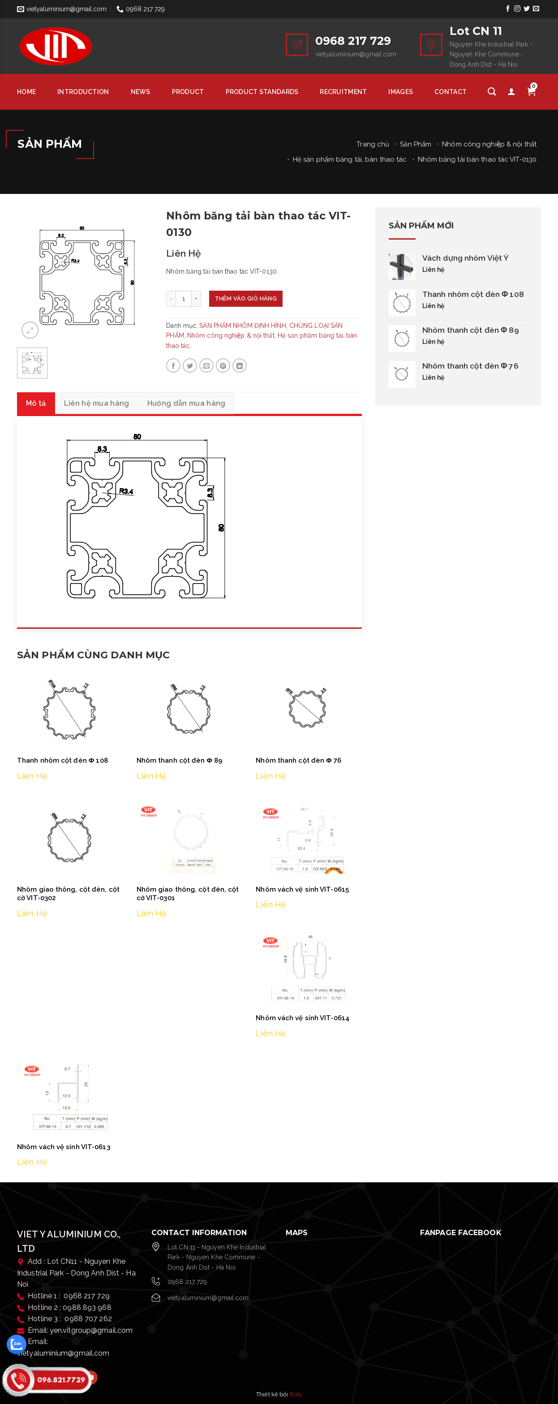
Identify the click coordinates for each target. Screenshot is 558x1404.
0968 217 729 (187, 1282)
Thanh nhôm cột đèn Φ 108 (62, 761)
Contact (450, 91)
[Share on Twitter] (190, 365)
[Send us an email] (536, 9)
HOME (26, 91)
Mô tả (36, 403)
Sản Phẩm (415, 144)
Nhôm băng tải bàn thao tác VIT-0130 (477, 159)
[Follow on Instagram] (517, 9)
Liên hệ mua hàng (96, 403)
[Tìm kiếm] (492, 91)
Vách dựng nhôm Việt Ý (465, 257)
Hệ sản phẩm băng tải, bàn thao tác (350, 159)
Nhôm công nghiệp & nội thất (489, 144)
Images (400, 91)
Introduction (83, 91)
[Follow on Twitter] (527, 9)
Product (188, 91)
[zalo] (16, 1344)
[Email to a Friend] (206, 365)
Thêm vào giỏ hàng (249, 298)
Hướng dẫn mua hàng (186, 403)
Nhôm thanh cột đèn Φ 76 (298, 761)
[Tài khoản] (511, 91)
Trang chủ (372, 144)
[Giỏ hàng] (531, 91)
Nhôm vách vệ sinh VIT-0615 (302, 889)
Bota (295, 1394)
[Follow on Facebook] (507, 9)
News (140, 91)
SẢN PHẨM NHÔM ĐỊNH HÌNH (242, 325)
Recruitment (343, 91)
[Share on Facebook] (173, 365)
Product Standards (262, 91)
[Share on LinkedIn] (239, 365)
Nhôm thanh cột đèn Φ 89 (180, 761)
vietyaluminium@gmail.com (208, 1298)
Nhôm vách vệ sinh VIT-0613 (63, 1147)
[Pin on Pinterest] (223, 365)
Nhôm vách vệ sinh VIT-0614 (303, 1018)
